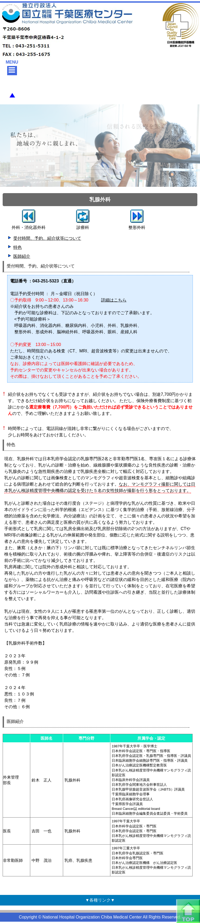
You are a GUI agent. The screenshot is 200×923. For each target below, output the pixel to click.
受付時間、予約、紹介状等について (47, 238)
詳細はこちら (114, 300)
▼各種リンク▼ (100, 900)
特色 (17, 247)
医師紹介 (21, 256)
